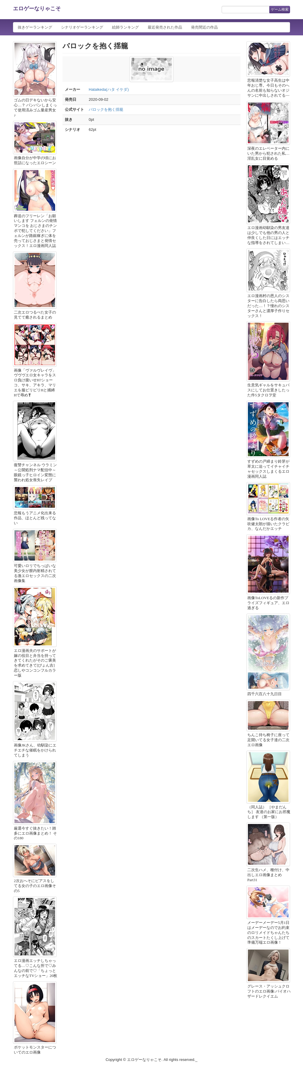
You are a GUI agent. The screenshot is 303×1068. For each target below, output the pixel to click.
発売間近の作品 (204, 27)
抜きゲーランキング (35, 27)
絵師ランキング (125, 27)
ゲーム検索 (280, 9)
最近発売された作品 (165, 27)
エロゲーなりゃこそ (37, 8)
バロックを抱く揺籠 (106, 109)
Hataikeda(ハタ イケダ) (109, 89)
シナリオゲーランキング (82, 27)
